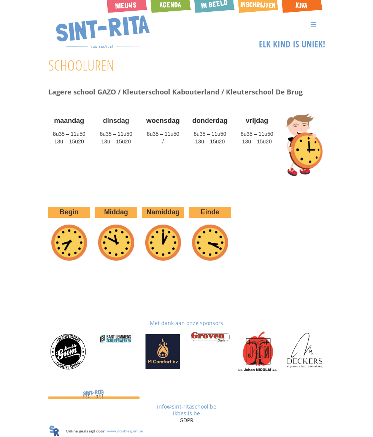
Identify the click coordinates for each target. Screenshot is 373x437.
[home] (103, 31)
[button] (186, 24)
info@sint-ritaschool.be (186, 406)
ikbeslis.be (186, 413)
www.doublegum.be (125, 431)
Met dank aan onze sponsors (186, 323)
